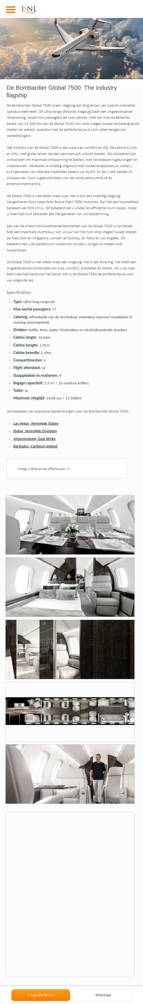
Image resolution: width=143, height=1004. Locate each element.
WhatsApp (103, 995)
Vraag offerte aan (40, 995)
